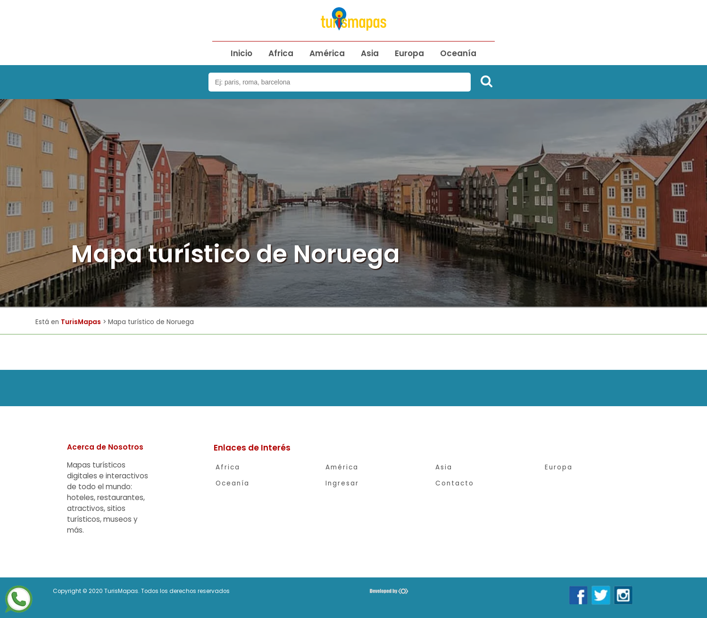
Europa (409, 53)
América (327, 53)
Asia (370, 53)
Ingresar (342, 483)
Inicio (241, 53)
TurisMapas (81, 321)
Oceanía (458, 53)
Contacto (454, 483)
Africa (280, 53)
